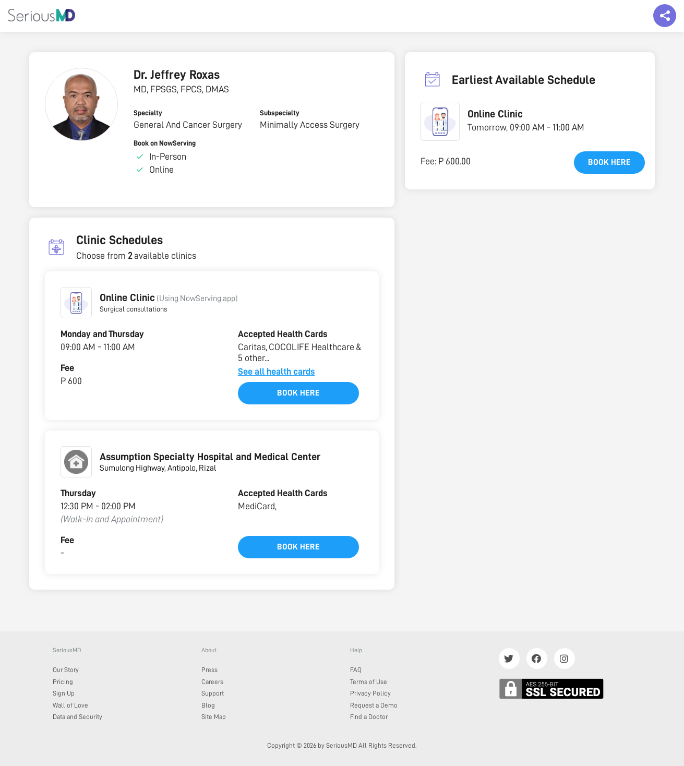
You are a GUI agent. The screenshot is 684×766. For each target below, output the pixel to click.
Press (209, 669)
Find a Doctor (369, 716)
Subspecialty (279, 112)
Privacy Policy (370, 693)
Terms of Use (368, 681)
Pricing (63, 681)
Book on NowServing (165, 143)
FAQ (356, 669)
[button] (76, 302)
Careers (212, 681)
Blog (208, 705)
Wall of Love (70, 705)
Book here (298, 393)
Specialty (148, 112)
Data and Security (77, 716)
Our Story (66, 669)
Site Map (213, 716)
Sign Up (64, 693)
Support (212, 693)
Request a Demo (374, 705)
